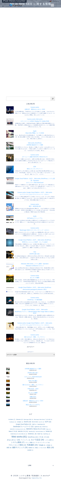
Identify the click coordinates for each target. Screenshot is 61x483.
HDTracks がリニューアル (34, 218)
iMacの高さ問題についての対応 (34, 133)
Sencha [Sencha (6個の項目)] (32, 431)
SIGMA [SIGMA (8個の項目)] (49, 431)
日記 (34, 252)
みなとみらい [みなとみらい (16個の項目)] (13, 440)
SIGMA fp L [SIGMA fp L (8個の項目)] (32, 434)
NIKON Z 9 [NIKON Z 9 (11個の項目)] (23, 431)
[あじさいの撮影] (8, 393)
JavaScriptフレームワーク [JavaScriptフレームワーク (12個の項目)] (23, 426)
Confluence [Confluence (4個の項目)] (12, 422)
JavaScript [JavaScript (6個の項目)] (41, 424)
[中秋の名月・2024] (8, 389)
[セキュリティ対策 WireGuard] (8, 377)
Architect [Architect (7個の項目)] (11, 419)
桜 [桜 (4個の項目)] (44, 447)
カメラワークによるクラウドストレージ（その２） (35, 325)
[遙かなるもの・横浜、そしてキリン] (8, 385)
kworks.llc (37, 478)
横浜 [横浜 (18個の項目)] (50, 447)
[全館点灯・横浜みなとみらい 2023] (8, 401)
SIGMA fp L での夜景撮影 (34, 299)
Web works (39, 119)
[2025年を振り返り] (8, 373)
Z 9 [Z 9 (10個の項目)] (46, 437)
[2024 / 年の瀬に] (8, 381)
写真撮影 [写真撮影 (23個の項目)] (32, 445)
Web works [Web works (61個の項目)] (19, 436)
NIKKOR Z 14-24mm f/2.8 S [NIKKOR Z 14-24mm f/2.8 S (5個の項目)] (17, 429)
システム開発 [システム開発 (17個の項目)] (17, 442)
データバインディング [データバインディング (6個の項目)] (43, 442)
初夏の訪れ (33, 396)
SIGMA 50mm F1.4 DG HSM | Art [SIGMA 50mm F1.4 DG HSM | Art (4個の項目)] (18, 434)
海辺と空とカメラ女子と (33, 404)
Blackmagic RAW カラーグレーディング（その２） (35, 230)
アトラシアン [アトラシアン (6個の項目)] (25, 440)
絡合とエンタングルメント (35, 168)
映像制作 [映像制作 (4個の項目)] (31, 447)
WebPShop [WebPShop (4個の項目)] (46, 434)
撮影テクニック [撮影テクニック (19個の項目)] (20, 447)
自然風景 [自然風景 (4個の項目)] (30, 450)
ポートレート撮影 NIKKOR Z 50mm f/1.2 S (34, 157)
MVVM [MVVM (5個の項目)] (44, 426)
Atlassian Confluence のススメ (35, 265)
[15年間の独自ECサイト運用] (8, 369)
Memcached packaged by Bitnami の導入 (35, 289)
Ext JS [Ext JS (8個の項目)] (35, 422)
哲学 (34, 166)
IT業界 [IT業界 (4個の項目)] (34, 424)
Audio (34, 216)
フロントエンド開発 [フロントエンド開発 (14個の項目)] (17, 445)
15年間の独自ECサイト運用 (35, 145)
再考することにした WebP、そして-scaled (34, 242)
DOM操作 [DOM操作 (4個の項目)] (20, 422)
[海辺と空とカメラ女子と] (8, 405)
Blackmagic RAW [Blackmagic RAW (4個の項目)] (28, 419)
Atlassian (23, 263)
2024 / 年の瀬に (33, 380)
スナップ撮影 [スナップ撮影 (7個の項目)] (30, 442)
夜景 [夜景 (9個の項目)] (9, 448)
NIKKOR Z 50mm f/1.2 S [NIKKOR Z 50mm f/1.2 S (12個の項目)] (35, 429)
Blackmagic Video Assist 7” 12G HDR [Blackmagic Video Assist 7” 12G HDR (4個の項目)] (43, 419)
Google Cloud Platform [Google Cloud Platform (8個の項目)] (23, 424)
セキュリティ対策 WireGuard (34, 182)
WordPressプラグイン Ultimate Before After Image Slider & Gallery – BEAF (35, 312)
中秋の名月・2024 (33, 388)
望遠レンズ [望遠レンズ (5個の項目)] (39, 447)
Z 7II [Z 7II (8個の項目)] (41, 437)
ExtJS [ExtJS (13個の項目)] (27, 422)
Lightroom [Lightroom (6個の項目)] (38, 427)
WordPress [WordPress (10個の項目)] (33, 437)
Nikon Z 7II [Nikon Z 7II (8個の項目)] (13, 431)
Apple (34, 131)
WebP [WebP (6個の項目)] (39, 434)
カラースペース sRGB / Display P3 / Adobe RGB (35, 121)
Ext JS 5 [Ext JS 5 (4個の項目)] (41, 422)
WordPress (38, 143)
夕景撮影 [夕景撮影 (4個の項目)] (49, 445)
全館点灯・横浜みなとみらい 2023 (35, 109)
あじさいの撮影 (34, 277)
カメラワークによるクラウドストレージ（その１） (35, 194)
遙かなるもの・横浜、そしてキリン (34, 337)
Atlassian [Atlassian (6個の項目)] (19, 419)
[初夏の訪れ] (8, 397)
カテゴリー (30, 351)
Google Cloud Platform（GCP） (24, 178)
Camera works (35, 107)
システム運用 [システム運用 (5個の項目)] (49, 440)
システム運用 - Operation (41, 263)
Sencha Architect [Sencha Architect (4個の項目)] (40, 431)
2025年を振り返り (34, 254)
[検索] (53, 99)
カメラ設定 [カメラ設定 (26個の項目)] (37, 439)
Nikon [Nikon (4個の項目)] (48, 429)
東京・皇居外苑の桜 (35, 206)
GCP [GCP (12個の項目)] (48, 422)
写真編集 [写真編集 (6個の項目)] (42, 445)
